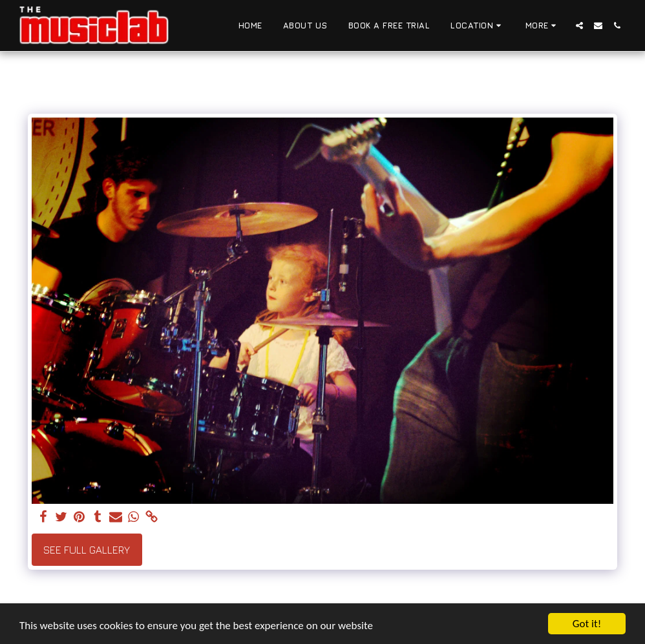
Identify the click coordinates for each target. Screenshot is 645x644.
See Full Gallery (86, 550)
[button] (477, 25)
